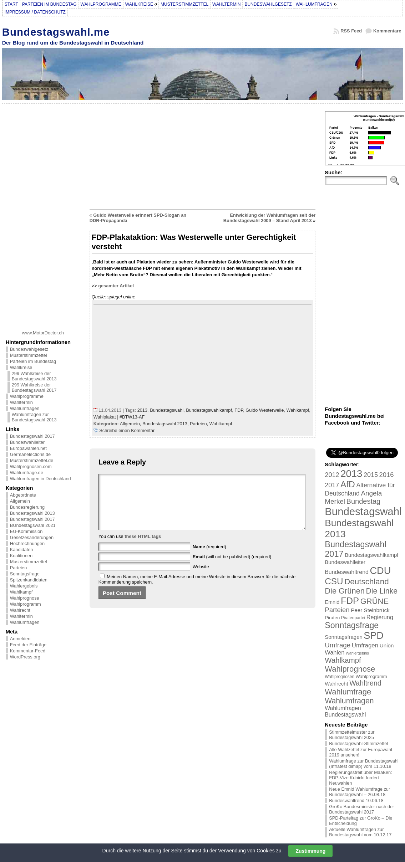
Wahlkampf (21, 592)
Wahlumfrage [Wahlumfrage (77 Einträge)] (348, 691)
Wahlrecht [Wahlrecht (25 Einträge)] (336, 684)
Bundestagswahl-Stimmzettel (358, 743)
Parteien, (199, 423)
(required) (209, 557)
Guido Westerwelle (264, 410)
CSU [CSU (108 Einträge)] (334, 581)
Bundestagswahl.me (56, 32)
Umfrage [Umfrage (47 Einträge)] (337, 645)
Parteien (18, 567)
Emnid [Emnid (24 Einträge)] (332, 602)
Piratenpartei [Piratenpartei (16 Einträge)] (353, 617)
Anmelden (20, 638)
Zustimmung (310, 851)
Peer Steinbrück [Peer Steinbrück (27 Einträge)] (370, 610)
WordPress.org (25, 657)
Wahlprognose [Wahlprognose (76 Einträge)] (350, 669)
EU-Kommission (26, 531)
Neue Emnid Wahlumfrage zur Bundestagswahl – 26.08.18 (359, 791)
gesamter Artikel (116, 285)
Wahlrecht (20, 610)
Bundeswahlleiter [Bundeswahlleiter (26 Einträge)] (345, 562)
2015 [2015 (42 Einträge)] (371, 474)
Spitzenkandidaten (28, 580)
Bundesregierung (27, 507)
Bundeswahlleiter (27, 442)
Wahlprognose (24, 598)
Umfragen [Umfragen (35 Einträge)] (365, 645)
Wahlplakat (104, 417)
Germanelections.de (30, 454)
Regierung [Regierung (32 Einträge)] (379, 617)
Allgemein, (131, 423)
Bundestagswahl (166, 410)
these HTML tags (143, 547)
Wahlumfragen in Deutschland (40, 478)
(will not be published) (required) (232, 567)
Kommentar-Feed (28, 650)
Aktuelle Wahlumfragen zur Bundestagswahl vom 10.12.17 (360, 832)
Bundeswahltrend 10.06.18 (356, 800)
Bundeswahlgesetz (29, 349)
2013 (142, 410)
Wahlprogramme (27, 396)
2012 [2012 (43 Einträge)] (332, 474)
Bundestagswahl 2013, (166, 423)
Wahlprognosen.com (31, 466)
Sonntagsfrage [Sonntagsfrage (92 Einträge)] (352, 625)
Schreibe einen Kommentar (127, 430)
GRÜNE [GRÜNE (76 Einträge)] (374, 601)
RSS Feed (351, 31)
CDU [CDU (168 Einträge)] (380, 570)
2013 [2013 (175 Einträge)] (351, 473)
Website (201, 577)
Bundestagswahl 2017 (32, 436)
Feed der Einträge (28, 644)
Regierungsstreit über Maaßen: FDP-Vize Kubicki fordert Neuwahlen (360, 778)
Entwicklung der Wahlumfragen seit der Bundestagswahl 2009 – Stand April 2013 (269, 217)
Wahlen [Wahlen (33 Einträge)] (334, 652)
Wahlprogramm (25, 604)
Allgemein (20, 501)
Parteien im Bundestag (33, 361)
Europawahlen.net (28, 448)
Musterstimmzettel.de (32, 460)
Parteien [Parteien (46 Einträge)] (337, 610)
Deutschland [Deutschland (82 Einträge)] (366, 581)
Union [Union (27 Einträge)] (387, 645)
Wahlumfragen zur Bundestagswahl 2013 (34, 417)
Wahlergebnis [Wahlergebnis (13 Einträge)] (357, 653)
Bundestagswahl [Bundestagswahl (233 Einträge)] (363, 511)
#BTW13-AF (132, 417)
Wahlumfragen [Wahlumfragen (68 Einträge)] (349, 701)
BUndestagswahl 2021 (33, 525)
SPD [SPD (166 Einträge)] (374, 635)
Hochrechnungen (27, 543)
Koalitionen (21, 555)
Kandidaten (21, 549)
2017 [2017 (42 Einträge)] (332, 485)
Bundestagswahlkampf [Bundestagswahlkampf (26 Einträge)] (371, 555)
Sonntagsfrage (25, 573)
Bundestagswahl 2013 (32, 513)
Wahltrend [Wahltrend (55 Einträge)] (365, 683)
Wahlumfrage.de (26, 472)
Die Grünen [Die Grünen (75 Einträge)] (345, 590)
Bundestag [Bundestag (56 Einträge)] (363, 501)
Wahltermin (21, 402)
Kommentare (387, 31)
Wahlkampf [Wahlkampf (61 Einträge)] (343, 660)
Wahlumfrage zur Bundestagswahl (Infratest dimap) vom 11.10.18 (363, 763)
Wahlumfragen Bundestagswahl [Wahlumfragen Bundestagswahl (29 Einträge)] (345, 711)
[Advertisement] (42, 214)
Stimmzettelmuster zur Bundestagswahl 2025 (351, 734)
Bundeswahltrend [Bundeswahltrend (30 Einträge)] (347, 572)
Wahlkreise (21, 367)
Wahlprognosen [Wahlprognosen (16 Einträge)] (339, 676)
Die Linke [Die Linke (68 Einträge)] (381, 591)
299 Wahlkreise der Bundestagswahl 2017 (34, 387)
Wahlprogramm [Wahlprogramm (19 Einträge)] (371, 676)
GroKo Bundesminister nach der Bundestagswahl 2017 (361, 809)
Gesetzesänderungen (32, 537)
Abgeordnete (23, 495)
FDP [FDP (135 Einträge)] (350, 601)
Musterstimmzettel (28, 355)
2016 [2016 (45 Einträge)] (386, 474)
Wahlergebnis (24, 586)
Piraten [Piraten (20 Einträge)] (332, 617)
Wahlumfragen (25, 408)
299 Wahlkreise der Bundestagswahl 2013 (34, 376)
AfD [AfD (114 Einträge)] (347, 484)
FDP (238, 410)
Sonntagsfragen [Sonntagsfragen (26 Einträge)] (343, 637)
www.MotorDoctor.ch (43, 332)
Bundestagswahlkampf (209, 410)
